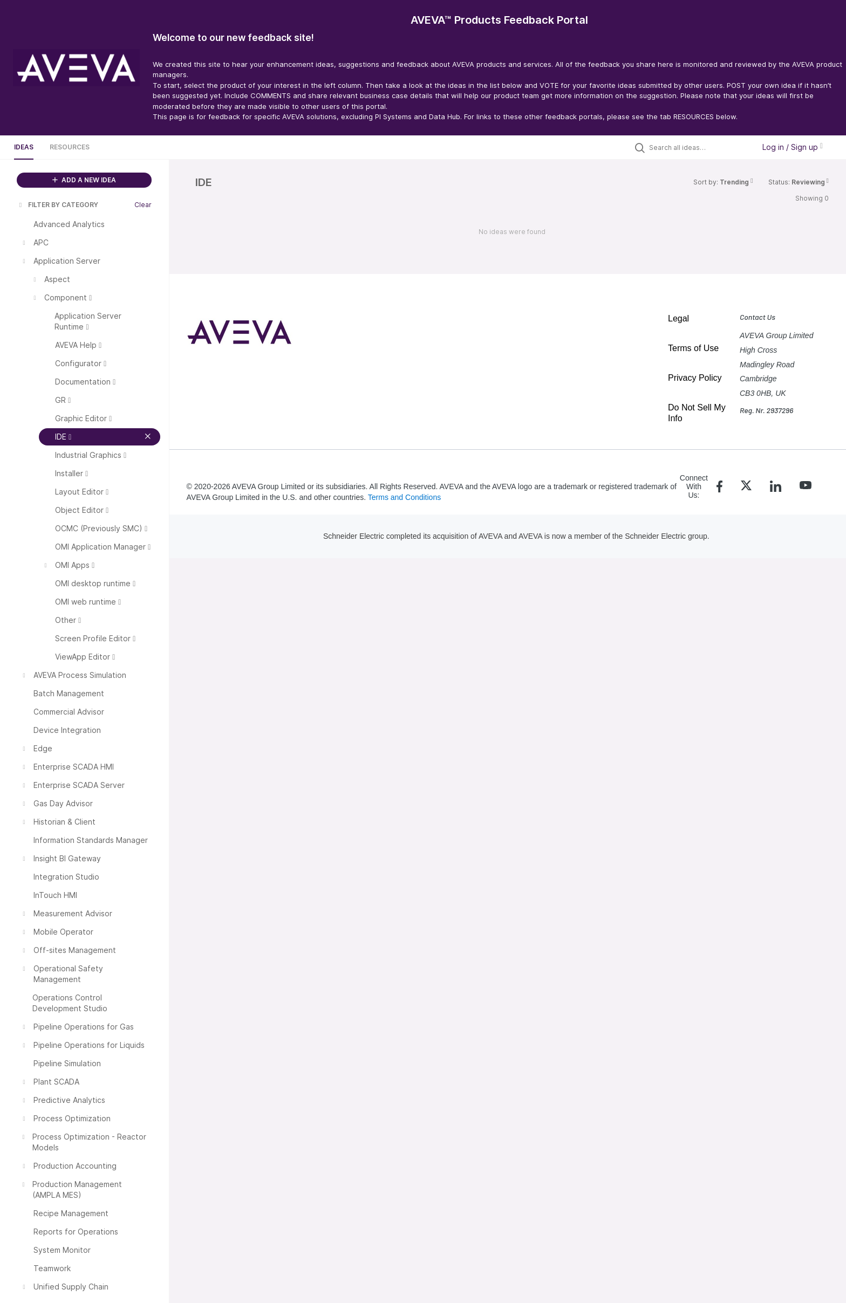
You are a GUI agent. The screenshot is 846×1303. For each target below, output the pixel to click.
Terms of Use (693, 348)
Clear (143, 205)
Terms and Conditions (404, 497)
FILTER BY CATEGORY (57, 205)
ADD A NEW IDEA (84, 180)
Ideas (23, 147)
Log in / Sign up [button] (792, 147)
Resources (70, 147)
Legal (678, 318)
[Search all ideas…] (699, 147)
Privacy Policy (695, 377)
